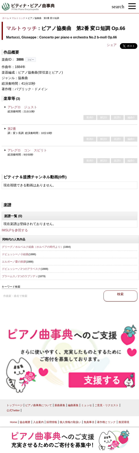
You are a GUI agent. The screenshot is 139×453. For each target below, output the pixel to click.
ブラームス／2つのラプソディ (20, 276)
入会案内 (38, 422)
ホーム (5, 18)
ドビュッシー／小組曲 (15, 254)
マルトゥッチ (18, 18)
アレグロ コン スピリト (27, 150)
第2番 (12, 128)
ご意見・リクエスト (106, 405)
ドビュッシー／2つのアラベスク (21, 268)
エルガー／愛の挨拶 (14, 261)
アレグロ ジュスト (22, 107)
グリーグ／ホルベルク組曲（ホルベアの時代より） (32, 246)
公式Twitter (13, 410)
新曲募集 (60, 405)
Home (13, 422)
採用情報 (51, 422)
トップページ (15, 405)
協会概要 (25, 422)
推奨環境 (123, 422)
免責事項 (89, 422)
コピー (30, 59)
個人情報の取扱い (70, 422)
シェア (112, 45)
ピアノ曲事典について (38, 405)
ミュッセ (86, 405)
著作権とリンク (106, 422)
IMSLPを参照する (15, 230)
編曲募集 (73, 405)
